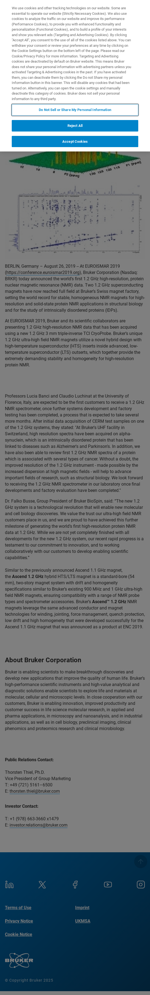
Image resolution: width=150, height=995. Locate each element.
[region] (75, 75)
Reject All (75, 126)
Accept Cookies (75, 141)
